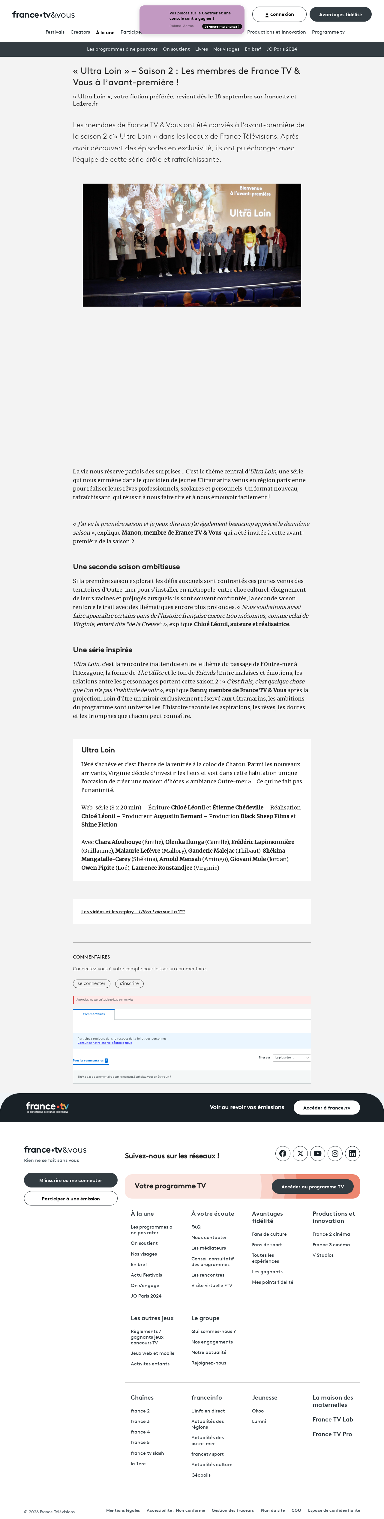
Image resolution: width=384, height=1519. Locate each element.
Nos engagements (212, 1342)
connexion (279, 14)
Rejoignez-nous (208, 1363)
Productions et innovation (276, 32)
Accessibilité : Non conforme (176, 1510)
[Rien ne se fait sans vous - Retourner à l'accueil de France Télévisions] (71, 1155)
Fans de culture (269, 1234)
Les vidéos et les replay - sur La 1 (133, 911)
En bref (253, 49)
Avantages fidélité (340, 14)
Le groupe (205, 1317)
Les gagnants (267, 1272)
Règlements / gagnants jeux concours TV (147, 1337)
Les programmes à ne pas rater (122, 49)
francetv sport (207, 1454)
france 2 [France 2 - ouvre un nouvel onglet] (140, 1411)
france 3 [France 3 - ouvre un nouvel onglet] (140, 1421)
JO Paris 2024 (281, 49)
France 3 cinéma (331, 1245)
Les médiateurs (208, 1248)
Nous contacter (209, 1237)
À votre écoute (212, 1213)
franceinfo (206, 1397)
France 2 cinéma (331, 1234)
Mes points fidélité (272, 1282)
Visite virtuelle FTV (211, 1285)
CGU (296, 1510)
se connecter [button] (92, 983)
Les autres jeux (152, 1317)
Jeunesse (265, 1397)
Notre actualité (208, 1352)
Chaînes (142, 1397)
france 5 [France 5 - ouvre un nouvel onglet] (140, 1442)
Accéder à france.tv (326, 1107)
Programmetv (328, 32)
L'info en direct (208, 1411)
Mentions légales (123, 1510)
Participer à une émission (71, 1198)
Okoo (258, 1411)
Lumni (259, 1421)
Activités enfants (150, 1364)
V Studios (323, 1255)
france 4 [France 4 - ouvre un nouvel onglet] (140, 1432)
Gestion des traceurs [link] (233, 1510)
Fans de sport (267, 1245)
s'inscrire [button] (129, 983)
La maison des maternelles (333, 1400)
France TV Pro (332, 1433)
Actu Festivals (146, 1275)
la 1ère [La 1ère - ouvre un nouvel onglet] (138, 1464)
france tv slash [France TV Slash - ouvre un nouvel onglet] (147, 1453)
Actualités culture (211, 1465)
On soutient (176, 49)
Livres (201, 49)
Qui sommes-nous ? (213, 1331)
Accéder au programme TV (312, 1186)
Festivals (55, 32)
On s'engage (145, 1285)
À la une (105, 32)
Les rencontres (207, 1275)
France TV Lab (333, 1419)
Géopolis (201, 1475)
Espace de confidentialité (334, 1510)
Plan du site (273, 1510)
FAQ (196, 1227)
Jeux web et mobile (153, 1353)
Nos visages (226, 49)
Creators (80, 32)
